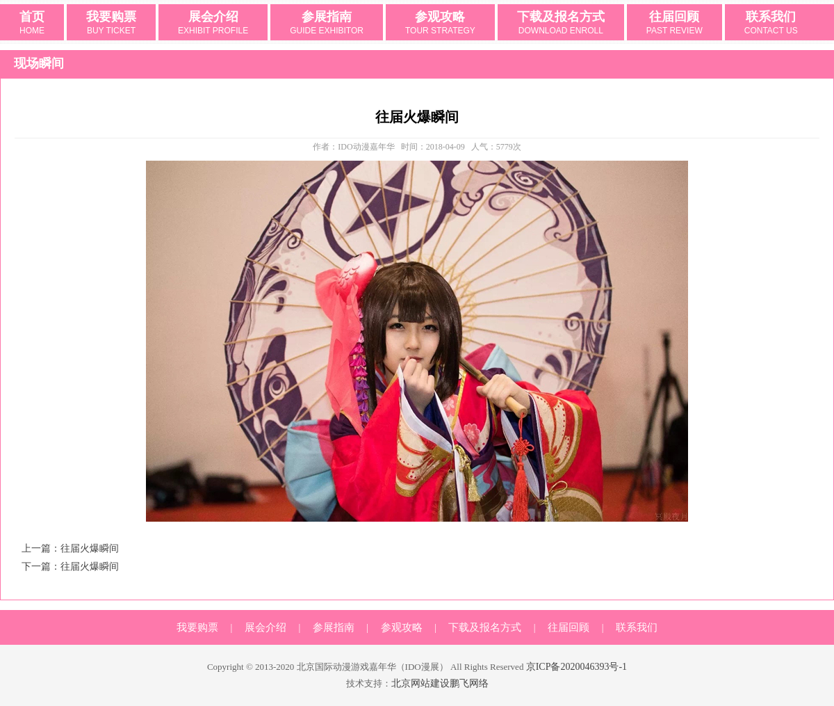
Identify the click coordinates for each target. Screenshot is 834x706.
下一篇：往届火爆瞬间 (70, 566)
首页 (31, 24)
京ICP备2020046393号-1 (576, 666)
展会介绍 (213, 24)
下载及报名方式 (561, 24)
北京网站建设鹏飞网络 (440, 683)
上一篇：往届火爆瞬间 (70, 548)
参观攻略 (440, 24)
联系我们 (771, 24)
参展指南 (326, 24)
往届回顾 (674, 24)
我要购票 (111, 24)
